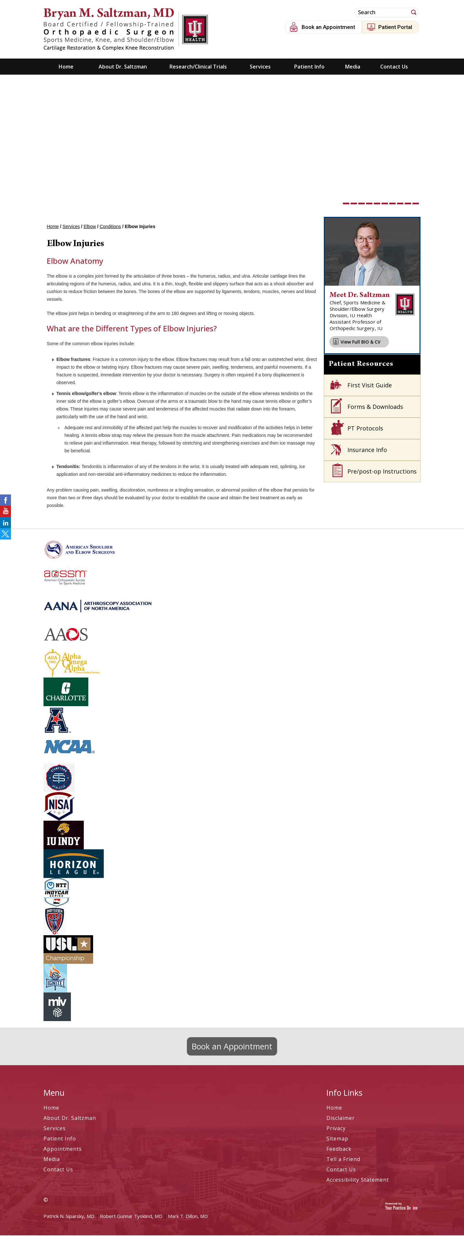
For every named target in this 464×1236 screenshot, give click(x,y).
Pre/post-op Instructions (382, 472)
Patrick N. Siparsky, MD (69, 1216)
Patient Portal (395, 27)
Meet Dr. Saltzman (360, 296)
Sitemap (337, 1139)
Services (260, 67)
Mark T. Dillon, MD (188, 1216)
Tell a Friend (343, 1159)
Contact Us (394, 67)
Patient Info (309, 67)
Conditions (110, 227)
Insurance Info (367, 450)
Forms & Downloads (375, 407)
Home (66, 67)
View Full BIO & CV (361, 342)
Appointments (63, 1149)
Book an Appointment (328, 27)
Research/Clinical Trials (198, 67)
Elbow (89, 227)
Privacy (336, 1128)
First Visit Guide (369, 386)
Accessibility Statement (357, 1180)
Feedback (339, 1149)
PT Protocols (365, 429)
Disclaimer (340, 1118)
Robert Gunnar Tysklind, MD (131, 1216)
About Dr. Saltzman (123, 67)
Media (352, 67)
